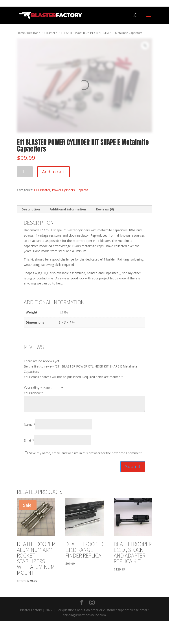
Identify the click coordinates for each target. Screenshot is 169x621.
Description (31, 209)
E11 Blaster (48, 33)
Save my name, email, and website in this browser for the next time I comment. (85, 453)
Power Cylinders (63, 190)
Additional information (68, 209)
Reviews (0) (105, 209)
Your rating (33, 387)
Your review (33, 393)
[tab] (31, 209)
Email (29, 440)
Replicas (32, 33)
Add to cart (53, 172)
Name (29, 424)
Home (21, 33)
